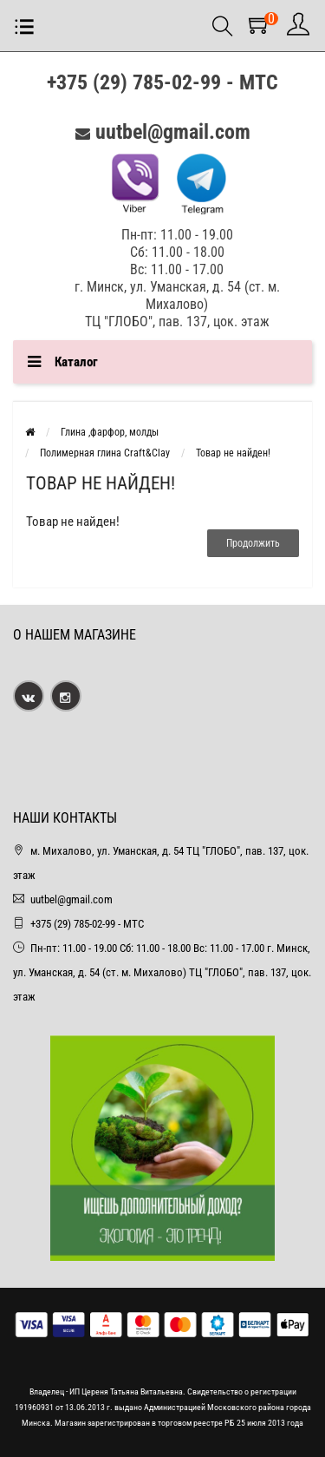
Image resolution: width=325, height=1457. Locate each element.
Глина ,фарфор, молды (110, 432)
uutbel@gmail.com (172, 132)
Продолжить (253, 543)
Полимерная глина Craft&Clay (105, 453)
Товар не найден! (233, 453)
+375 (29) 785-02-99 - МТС (162, 82)
